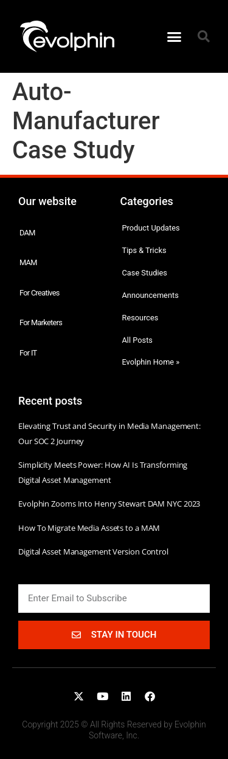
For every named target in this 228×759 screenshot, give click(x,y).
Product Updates (151, 227)
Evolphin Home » (151, 361)
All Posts (137, 340)
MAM (28, 262)
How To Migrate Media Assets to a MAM (89, 527)
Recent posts (50, 400)
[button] (173, 36)
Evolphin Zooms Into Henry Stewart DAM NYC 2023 (109, 503)
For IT (28, 352)
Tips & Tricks (144, 250)
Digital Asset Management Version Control (93, 551)
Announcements (150, 295)
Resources (140, 317)
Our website (47, 201)
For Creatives (39, 292)
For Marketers (40, 322)
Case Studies (144, 272)
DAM (27, 232)
